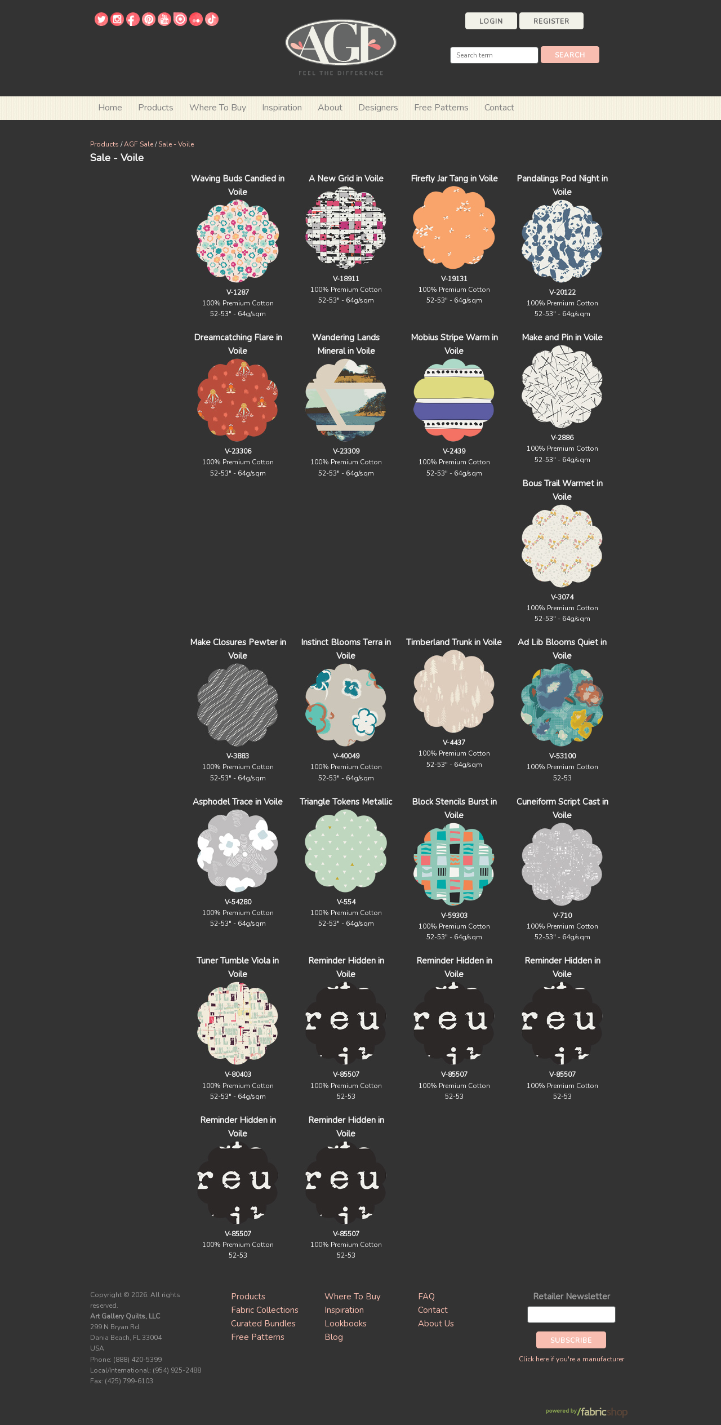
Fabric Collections (265, 1310)
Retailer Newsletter (571, 1296)
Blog (333, 1337)
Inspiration (282, 107)
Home (110, 107)
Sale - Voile (176, 144)
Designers (378, 107)
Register (551, 21)
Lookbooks (345, 1323)
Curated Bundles (263, 1323)
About (330, 107)
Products (104, 144)
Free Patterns (441, 107)
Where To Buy (352, 1296)
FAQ (426, 1296)
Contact (499, 107)
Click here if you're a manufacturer (571, 1359)
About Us (436, 1323)
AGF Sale (138, 144)
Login (491, 21)
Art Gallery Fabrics (341, 46)
